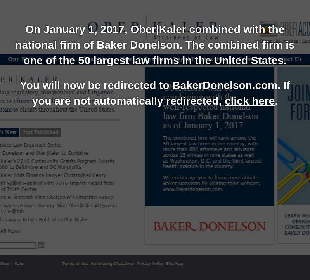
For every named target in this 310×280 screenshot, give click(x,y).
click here (250, 101)
